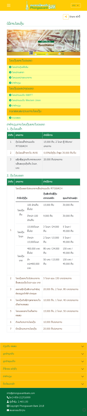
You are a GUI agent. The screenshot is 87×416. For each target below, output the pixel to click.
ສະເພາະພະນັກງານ (16, 410)
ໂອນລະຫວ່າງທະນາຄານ (20, 77)
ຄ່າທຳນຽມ (15, 83)
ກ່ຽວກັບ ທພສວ (10, 346)
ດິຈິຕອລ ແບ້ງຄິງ (10, 369)
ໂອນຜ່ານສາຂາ (16, 72)
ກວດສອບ (15, 118)
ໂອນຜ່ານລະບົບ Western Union (25, 100)
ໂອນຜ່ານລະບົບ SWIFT (21, 95)
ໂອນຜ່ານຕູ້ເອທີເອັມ (18, 67)
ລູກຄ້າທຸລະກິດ (9, 361)
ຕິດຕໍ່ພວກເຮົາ (9, 384)
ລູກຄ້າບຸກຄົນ (8, 354)
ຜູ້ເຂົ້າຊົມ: (17, 402)
